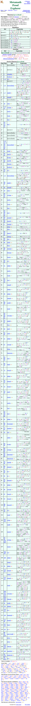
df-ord (7, 696)
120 (5, 615)
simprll (9, 285)
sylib (8, 333)
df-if (11, 689)
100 (5, 597)
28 (4, 193)
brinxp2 (9, 252)
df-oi (24, 700)
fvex (8, 325)
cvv (18, 664)
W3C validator (27, 704)
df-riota (17, 699)
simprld (9, 97)
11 (4, 108)
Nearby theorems (27, 3)
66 (4, 448)
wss (7, 665)
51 (4, 265)
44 (4, 240)
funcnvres (9, 353)
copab (7, 667)
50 (4, 262)
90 (4, 463)
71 (4, 365)
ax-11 (14, 677)
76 (4, 392)
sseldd (8, 303)
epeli (8, 329)
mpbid (9, 93)
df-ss (22, 688)
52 (4, 279)
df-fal (20, 683)
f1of (8, 408)
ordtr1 (8, 437)
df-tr (6, 692)
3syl (8, 280)
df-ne (17, 685)
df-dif (8, 688)
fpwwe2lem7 (10, 145)
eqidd (8, 524)
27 (4, 171)
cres (21, 668)
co (16, 672)
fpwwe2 (16, 16)
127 (5, 648)
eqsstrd (9, 221)
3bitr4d (9, 599)
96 (4, 489)
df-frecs (7, 700)
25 (4, 220)
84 (4, 449)
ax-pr (22, 678)
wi (9, 663)
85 (4, 443)
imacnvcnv (10, 458)
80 (4, 416)
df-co (2, 695)
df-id (11, 692)
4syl (8, 124)
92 (4, 470)
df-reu (11, 687)
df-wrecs (13, 700)
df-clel (6, 685)
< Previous (27, 1)
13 (4, 123)
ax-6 (20, 675)
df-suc (22, 696)
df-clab (22, 684)
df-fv (6, 699)
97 (4, 494)
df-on (12, 696)
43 (4, 238)
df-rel (21, 693)
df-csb (2, 688)
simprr (9, 289)
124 (5, 635)
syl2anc (9, 107)
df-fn (11, 697)
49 (4, 479)
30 (4, 187)
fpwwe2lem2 (10, 85)
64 (4, 329)
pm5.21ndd (10, 634)
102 (5, 521)
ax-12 (19, 677)
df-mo (12, 684)
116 (5, 600)
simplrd (9, 224)
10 (4, 103)
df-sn (21, 689)
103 (5, 599)
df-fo (25, 697)
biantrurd (9, 615)
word (11, 670)
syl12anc (9, 315)
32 (4, 196)
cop (16, 665)
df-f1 (20, 697)
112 (5, 593)
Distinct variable (7, 54)
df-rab (17, 687)
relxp (8, 227)
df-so (26, 692)
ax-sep (6, 678)
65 (4, 334)
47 (4, 249)
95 (4, 634)
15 (4, 126)
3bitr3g (9, 646)
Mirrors (2, 10)
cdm (10, 668)
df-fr (2, 693)
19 (4, 147)
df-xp (16, 693)
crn (15, 668)
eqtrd (8, 364)
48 (4, 632)
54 (4, 281)
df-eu (17, 684)
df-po (21, 692)
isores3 (9, 532)
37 (4, 218)
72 (4, 370)
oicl (8, 432)
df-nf (2, 684)
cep (12, 667)
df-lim (16, 696)
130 (5, 659)
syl (8, 79)
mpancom (9, 655)
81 (4, 419)
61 (4, 318)
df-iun (12, 691)
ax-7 (24, 675)
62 (4, 322)
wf (3, 671)
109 (5, 591)
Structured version (26, 10)
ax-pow (17, 678)
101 (5, 519)
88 (4, 456)
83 (4, 429)
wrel (4, 670)
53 (4, 280)
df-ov (22, 699)
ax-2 (28, 674)
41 (4, 233)
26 (4, 217)
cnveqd (9, 344)
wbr (2, 667)
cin (1, 665)
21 (4, 151)
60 (4, 316)
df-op (2, 691)
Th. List (15, 10)
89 (4, 466)
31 (4, 195)
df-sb (7, 684)
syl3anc (9, 540)
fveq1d (9, 370)
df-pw (15, 689)
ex (7, 476)
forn (8, 119)
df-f (16, 697)
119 (5, 609)
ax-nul (11, 678)
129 (5, 655)
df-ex (25, 683)
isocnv (9, 257)
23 (4, 160)
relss (8, 229)
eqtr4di (9, 160)
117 (5, 624)
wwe (19, 667)
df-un (12, 688)
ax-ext (24, 677)
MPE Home (10, 10)
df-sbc (26, 687)
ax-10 (10, 677)
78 (4, 413)
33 (4, 210)
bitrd (8, 625)
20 (4, 148)
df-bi (20, 681)
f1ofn (8, 275)
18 (4, 144)
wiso (5, 672)
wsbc (23, 664)
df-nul (6, 689)
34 (4, 212)
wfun (17, 670)
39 (4, 294)
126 (5, 646)
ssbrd (8, 242)
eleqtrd (9, 381)
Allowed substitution (8, 58)
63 (4, 333)
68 (4, 363)
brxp (8, 245)
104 (5, 540)
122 (5, 625)
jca (8, 471)
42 (4, 234)
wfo (10, 671)
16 (4, 153)
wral (13, 664)
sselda (8, 603)
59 (4, 303)
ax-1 (25, 674)
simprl (9, 562)
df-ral (22, 685)
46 (4, 248)
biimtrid (9, 480)
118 (5, 606)
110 (5, 570)
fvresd (8, 386)
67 (4, 344)
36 (4, 215)
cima (26, 668)
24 (4, 161)
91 (4, 467)
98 (4, 504)
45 (4, 654)
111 (5, 571)
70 (4, 360)
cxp (24, 667)
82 (4, 423)
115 (5, 596)
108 (5, 557)
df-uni (7, 691)
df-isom (11, 699)
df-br (8, 638)
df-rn (12, 695)
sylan (8, 520)
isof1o (8, 111)
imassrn (9, 164)
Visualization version (26, 11)
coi (23, 672)
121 (5, 619)
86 (4, 445)
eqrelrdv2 (9, 651)
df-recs (18, 700)
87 (4, 451)
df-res (17, 695)
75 (4, 386)
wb (13, 663)
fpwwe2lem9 (18, 702)
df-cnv (26, 693)
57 (4, 320)
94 (4, 481)
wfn (23, 670)
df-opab (22, 691)
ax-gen (6, 675)
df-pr (25, 689)
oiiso (8, 103)
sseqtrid (9, 217)
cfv (24, 671)
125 (5, 645)
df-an (24, 681)
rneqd (8, 151)
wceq (2, 664)
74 (4, 382)
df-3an (10, 683)
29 (4, 183)
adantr (8, 265)
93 (4, 476)
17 (4, 142)
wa (18, 663)
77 (4, 427)
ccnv (3, 668)
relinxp (9, 236)
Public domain (18, 704)
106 (5, 552)
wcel (8, 664)
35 (4, 213)
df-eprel (16, 692)
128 (5, 651)
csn (11, 665)
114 (5, 594)
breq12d (9, 505)
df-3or (5, 683)
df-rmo (6, 687)
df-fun (6, 697)
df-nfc (12, 685)
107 (5, 553)
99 (4, 505)
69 (4, 358)
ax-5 (15, 675)
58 (4, 302)
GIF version (28, 12)
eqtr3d (9, 154)
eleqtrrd (9, 467)
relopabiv (9, 74)
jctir (8, 239)
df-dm (7, 695)
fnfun (8, 349)
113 (5, 577)
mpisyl (9, 233)
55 (4, 357)
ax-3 (2, 675)
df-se (7, 693)
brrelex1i (9, 76)
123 (5, 629)
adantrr (9, 606)
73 (4, 391)
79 (4, 414)
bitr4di (9, 620)
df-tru (16, 683)
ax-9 (5, 677)
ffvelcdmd (10, 424)
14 (4, 125)
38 (4, 222)
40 (4, 231)
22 (4, 155)
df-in (17, 688)
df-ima (9, 157)
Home (6, 10)
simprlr (9, 298)
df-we (11, 693)
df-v (21, 687)
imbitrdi (9, 248)
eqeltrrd (9, 428)
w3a (23, 663)
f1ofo (8, 116)
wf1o (20, 671)
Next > (28, 2)
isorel (8, 309)
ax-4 (11, 675)
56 (4, 315)
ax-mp (9, 444)
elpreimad (9, 454)
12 (4, 122)
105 (5, 542)
